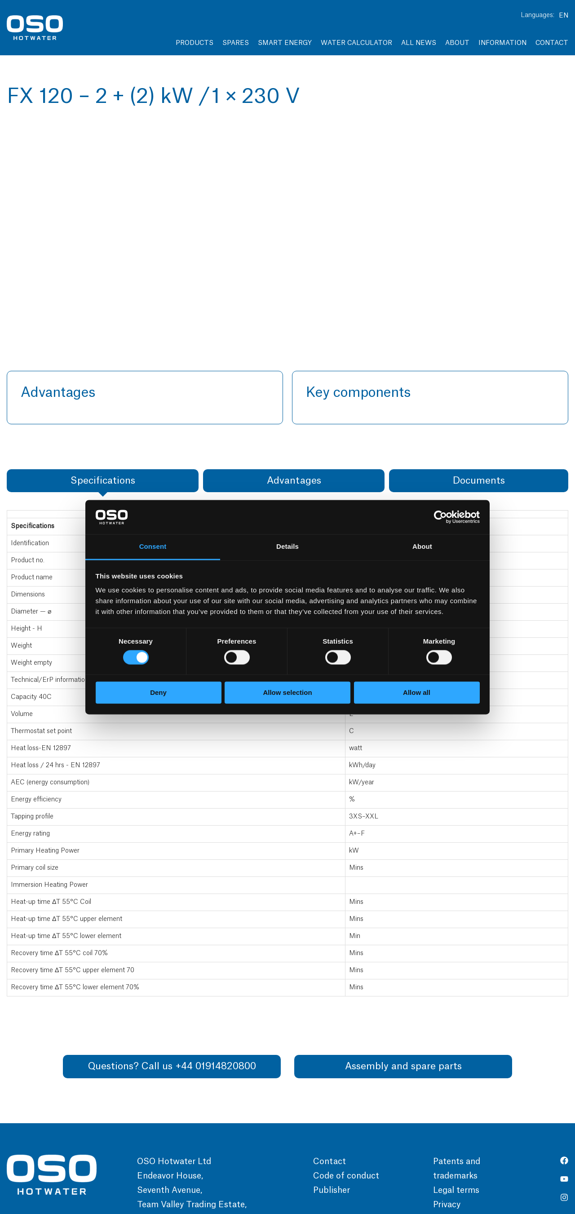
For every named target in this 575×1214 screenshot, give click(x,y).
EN (563, 16)
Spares (235, 43)
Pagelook (414, 1191)
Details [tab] (287, 547)
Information (502, 43)
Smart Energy (285, 43)
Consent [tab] (153, 547)
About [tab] (422, 547)
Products (194, 43)
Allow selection (287, 693)
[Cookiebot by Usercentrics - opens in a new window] (440, 517)
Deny (158, 693)
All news (418, 43)
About (457, 43)
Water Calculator (356, 43)
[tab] (103, 368)
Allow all (416, 693)
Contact (551, 43)
